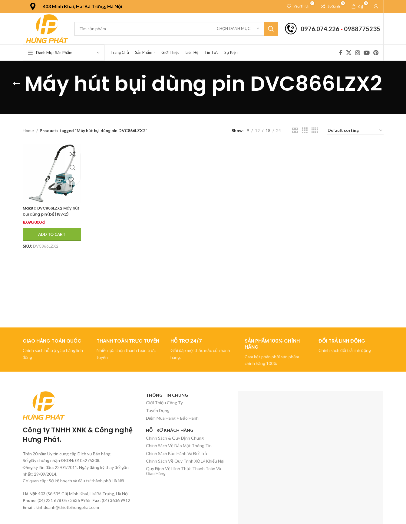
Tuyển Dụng (158, 410)
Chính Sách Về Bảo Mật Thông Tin (179, 445)
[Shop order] (355, 130)
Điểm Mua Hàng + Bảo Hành (172, 418)
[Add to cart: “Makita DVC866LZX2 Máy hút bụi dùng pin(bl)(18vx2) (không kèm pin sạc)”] (52, 234)
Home (29, 130)
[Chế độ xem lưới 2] (295, 130)
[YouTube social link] (366, 52)
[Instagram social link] (357, 52)
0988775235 (362, 28)
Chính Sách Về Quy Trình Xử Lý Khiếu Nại (185, 461)
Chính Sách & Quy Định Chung (175, 438)
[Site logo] (47, 28)
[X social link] (348, 52)
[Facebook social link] (340, 52)
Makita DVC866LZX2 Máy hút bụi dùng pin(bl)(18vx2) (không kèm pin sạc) (49, 217)
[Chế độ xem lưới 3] (305, 130)
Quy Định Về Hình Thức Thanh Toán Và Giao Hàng (183, 471)
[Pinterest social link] (375, 52)
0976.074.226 (320, 28)
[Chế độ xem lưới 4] (315, 130)
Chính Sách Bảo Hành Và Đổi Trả (176, 453)
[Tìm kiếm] (176, 29)
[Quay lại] (16, 84)
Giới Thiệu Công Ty (164, 402)
